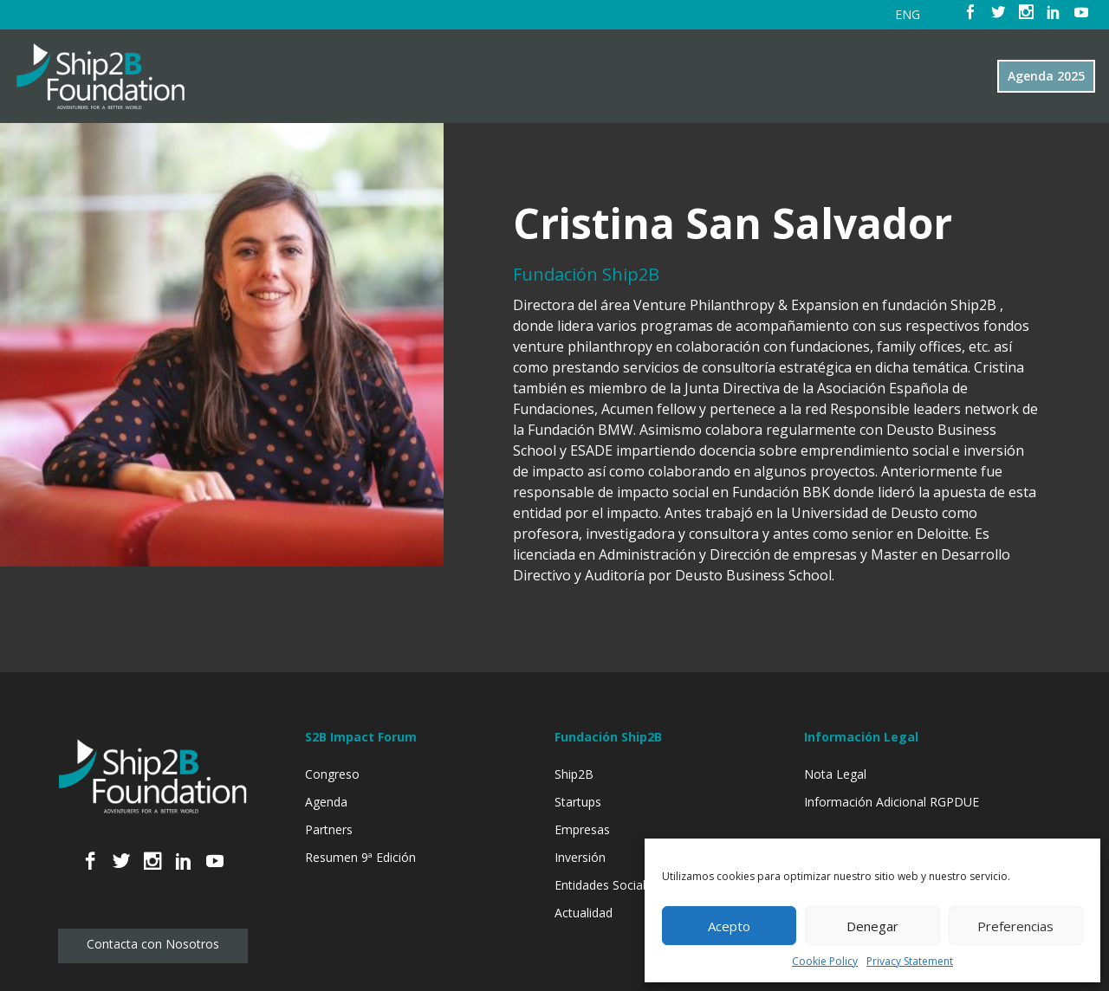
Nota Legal (835, 774)
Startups (577, 801)
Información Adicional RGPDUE (891, 801)
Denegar (872, 926)
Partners (329, 829)
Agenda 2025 (1046, 76)
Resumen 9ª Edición (360, 857)
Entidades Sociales (606, 885)
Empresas (582, 829)
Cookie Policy (825, 961)
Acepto (729, 926)
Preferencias (1015, 926)
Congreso (332, 774)
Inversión (580, 857)
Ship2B (573, 774)
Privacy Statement (909, 961)
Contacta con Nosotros (153, 944)
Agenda (326, 801)
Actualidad (583, 912)
